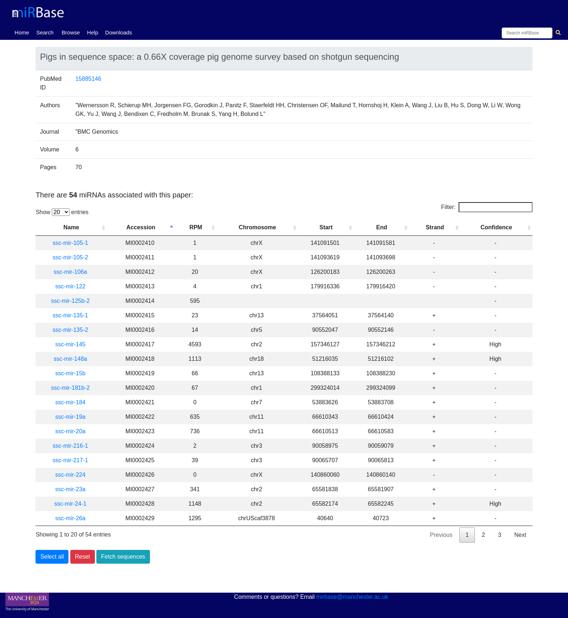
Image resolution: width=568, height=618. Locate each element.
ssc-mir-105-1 (70, 243)
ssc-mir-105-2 (70, 257)
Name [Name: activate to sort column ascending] (71, 227)
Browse (71, 32)
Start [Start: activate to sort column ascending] (326, 227)
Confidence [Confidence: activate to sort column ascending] (496, 227)
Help (92, 32)
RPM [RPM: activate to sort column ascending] (195, 227)
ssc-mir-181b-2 (70, 388)
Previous (441, 535)
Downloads (118, 32)
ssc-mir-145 (70, 344)
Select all (52, 557)
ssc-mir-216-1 (70, 446)
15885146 (88, 79)
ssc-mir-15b (70, 373)
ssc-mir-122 (70, 286)
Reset (82, 557)
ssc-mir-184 (70, 402)
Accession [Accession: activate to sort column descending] (140, 227)
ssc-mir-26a (70, 518)
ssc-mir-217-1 (70, 460)
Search (45, 32)
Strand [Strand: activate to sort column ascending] (435, 227)
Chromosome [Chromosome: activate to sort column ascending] (257, 227)
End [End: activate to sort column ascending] (381, 227)
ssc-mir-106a (70, 272)
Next (520, 535)
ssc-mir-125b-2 (70, 301)
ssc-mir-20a (70, 431)
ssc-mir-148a (70, 359)
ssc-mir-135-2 (70, 330)
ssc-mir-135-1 (70, 315)
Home (23, 32)
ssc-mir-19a (70, 417)
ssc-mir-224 (70, 475)
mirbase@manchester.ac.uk (352, 597)
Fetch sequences (123, 557)
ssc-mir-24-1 (70, 504)
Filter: (486, 207)
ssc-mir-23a (70, 489)
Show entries (62, 212)
